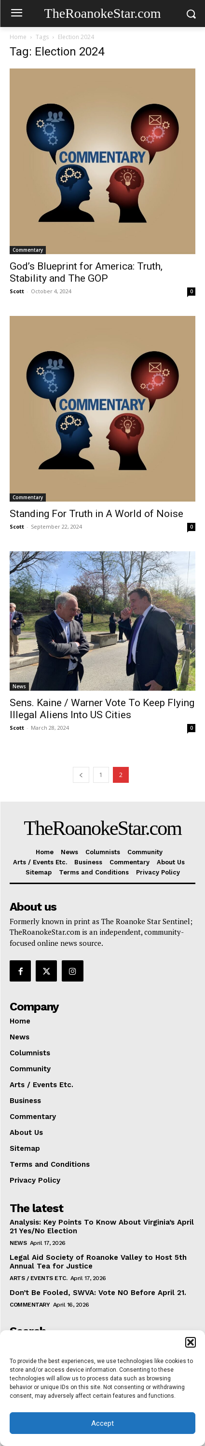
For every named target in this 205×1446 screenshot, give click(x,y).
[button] (190, 1342)
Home (18, 37)
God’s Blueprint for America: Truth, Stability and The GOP (86, 272)
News (19, 686)
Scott (17, 291)
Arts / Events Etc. (38, 1278)
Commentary (28, 249)
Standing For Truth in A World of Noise (96, 513)
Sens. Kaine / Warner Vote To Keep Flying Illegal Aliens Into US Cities (102, 709)
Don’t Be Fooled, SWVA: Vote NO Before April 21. (98, 1292)
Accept (102, 1423)
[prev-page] (81, 775)
